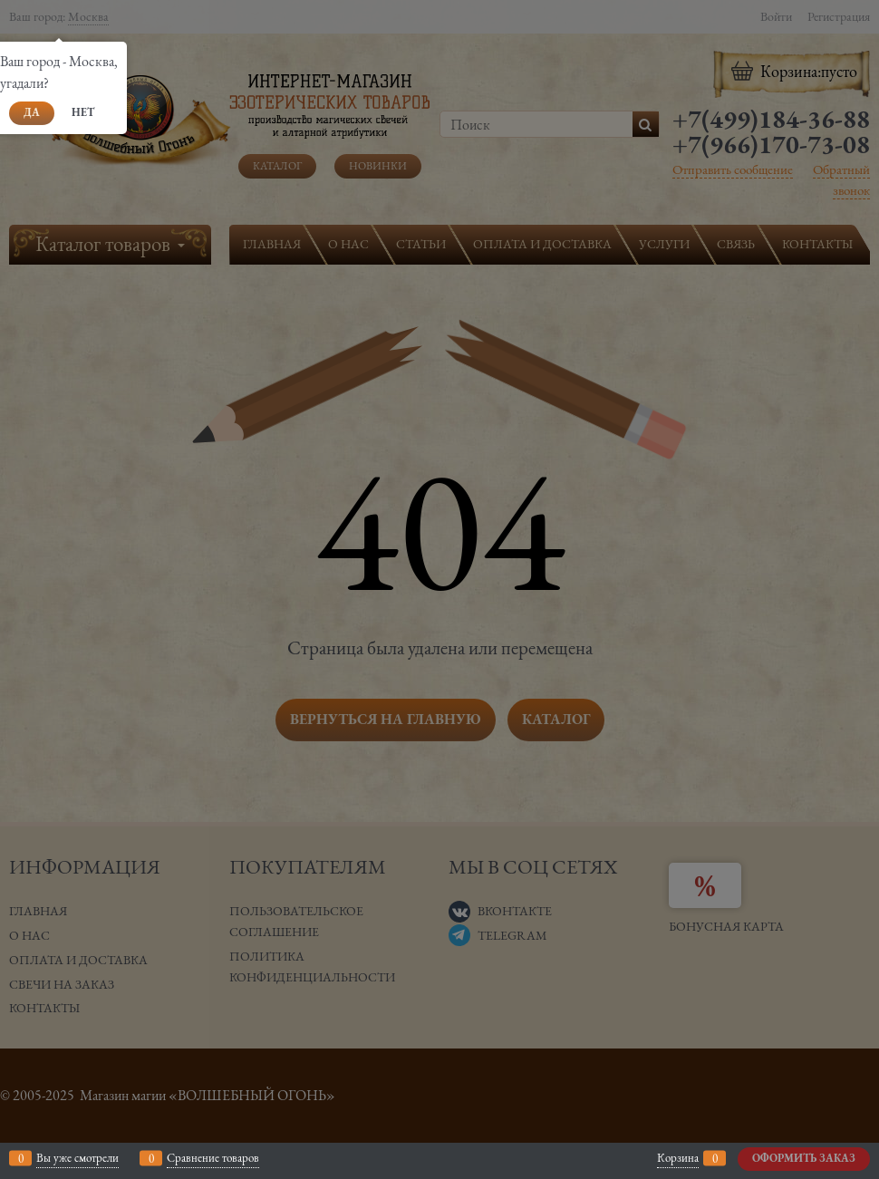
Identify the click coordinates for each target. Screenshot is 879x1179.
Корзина (678, 1157)
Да (32, 112)
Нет (83, 112)
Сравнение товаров (213, 1157)
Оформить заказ (803, 1158)
